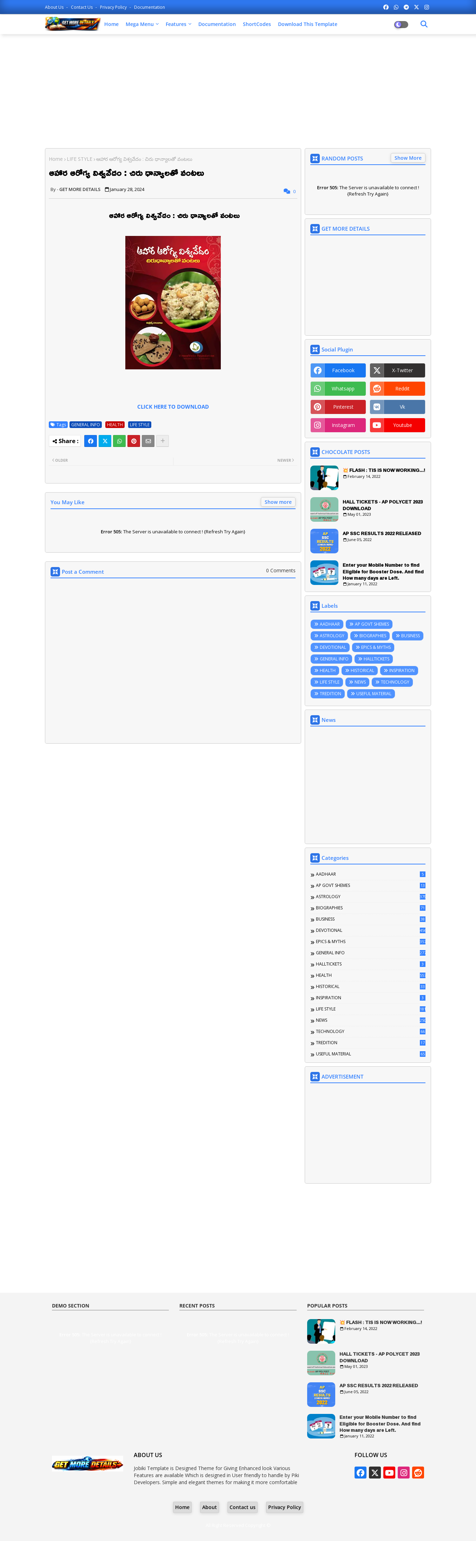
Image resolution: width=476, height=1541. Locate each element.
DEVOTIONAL (333, 647)
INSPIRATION (402, 670)
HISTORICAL (362, 670)
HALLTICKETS (376, 659)
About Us (55, 7)
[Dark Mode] (424, 24)
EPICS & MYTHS (376, 647)
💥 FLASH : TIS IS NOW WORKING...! (384, 470)
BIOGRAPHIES (372, 636)
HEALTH (115, 425)
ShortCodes (257, 24)
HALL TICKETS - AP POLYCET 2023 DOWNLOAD (383, 505)
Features (176, 24)
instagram (343, 425)
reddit (402, 388)
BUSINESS (410, 636)
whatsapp (343, 388)
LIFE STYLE (79, 159)
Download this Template (307, 24)
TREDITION (330, 694)
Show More (408, 157)
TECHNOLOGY (395, 682)
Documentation (149, 7)
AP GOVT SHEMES (372, 624)
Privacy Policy (114, 7)
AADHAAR (330, 624)
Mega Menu (140, 24)
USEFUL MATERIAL (373, 694)
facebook (343, 370)
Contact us (82, 7)
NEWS (360, 682)
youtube (402, 425)
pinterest (343, 406)
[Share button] (162, 441)
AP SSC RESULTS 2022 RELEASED (382, 533)
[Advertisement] (238, 90)
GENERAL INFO (85, 425)
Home (111, 24)
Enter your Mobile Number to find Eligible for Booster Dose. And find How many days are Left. (383, 571)
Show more (278, 502)
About (209, 1507)
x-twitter (402, 370)
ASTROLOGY (332, 636)
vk (402, 406)
